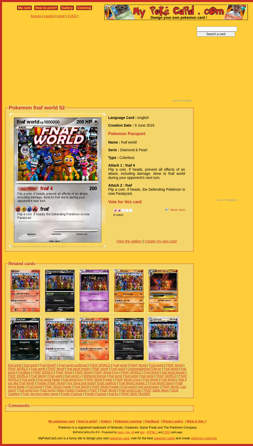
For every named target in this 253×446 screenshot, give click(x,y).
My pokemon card (61, 421)
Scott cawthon (106, 383)
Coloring (84, 8)
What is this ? (197, 421)
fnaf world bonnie (173, 372)
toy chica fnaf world (81, 383)
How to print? (46, 8)
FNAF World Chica (128, 379)
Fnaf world (120, 365)
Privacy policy (173, 421)
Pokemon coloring (128, 421)
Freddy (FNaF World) (51, 383)
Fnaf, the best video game (40, 394)
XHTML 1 (152, 432)
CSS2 (166, 432)
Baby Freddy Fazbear (72, 390)
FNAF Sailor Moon (156, 390)
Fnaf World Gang (161, 383)
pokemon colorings (204, 438)
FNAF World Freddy (98, 379)
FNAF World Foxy (106, 372)
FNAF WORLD (100, 365)
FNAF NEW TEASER (135, 394)
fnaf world (14, 365)
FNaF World (64, 372)
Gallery (67, 8)
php (127, 432)
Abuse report (177, 209)
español (49, 16)
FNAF (93, 390)
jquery (120, 432)
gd (132, 432)
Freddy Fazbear (71, 394)
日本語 (72, 16)
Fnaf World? (48, 365)
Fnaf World (171, 369)
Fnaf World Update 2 (133, 383)
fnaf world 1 (73, 376)
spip (142, 432)
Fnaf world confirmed (73, 365)
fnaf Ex (114, 394)
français (36, 16)
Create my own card (161, 241)
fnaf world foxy (73, 379)
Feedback (152, 421)
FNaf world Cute (130, 390)
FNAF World (138, 365)
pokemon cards (164, 438)
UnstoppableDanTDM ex (144, 369)
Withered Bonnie (94, 376)
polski (61, 16)
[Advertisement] (84, 62)
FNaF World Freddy (58, 387)
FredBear (24, 372)
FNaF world (100, 369)
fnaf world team (148, 387)
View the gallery (129, 241)
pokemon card (119, 438)
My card (24, 8)
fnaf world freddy (78, 369)
